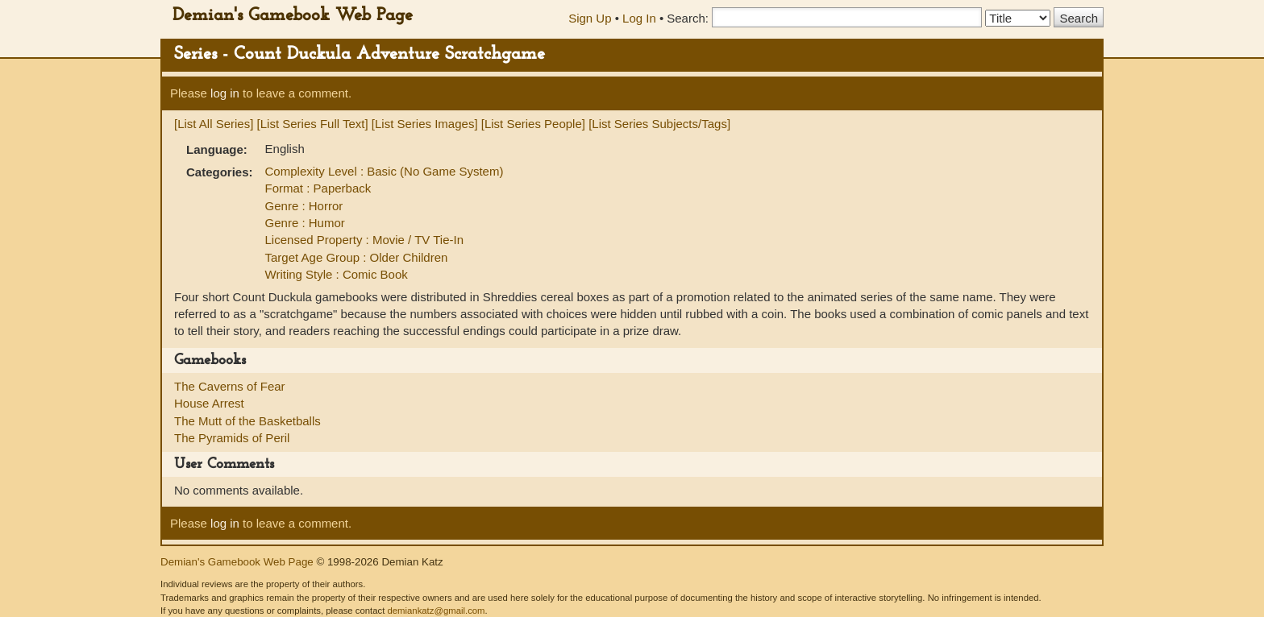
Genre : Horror (304, 206)
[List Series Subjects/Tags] (659, 123)
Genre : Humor (305, 223)
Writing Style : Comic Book (336, 274)
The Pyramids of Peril (231, 438)
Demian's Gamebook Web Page (293, 15)
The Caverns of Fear (229, 386)
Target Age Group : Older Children (356, 257)
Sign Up (589, 18)
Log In (639, 18)
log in (224, 93)
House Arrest (209, 403)
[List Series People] (533, 123)
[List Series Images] (425, 123)
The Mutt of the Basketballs (247, 421)
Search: (688, 18)
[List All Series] (213, 123)
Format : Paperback (318, 188)
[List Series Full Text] (312, 123)
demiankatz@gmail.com (435, 610)
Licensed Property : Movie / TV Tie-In (364, 239)
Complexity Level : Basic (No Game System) (384, 171)
